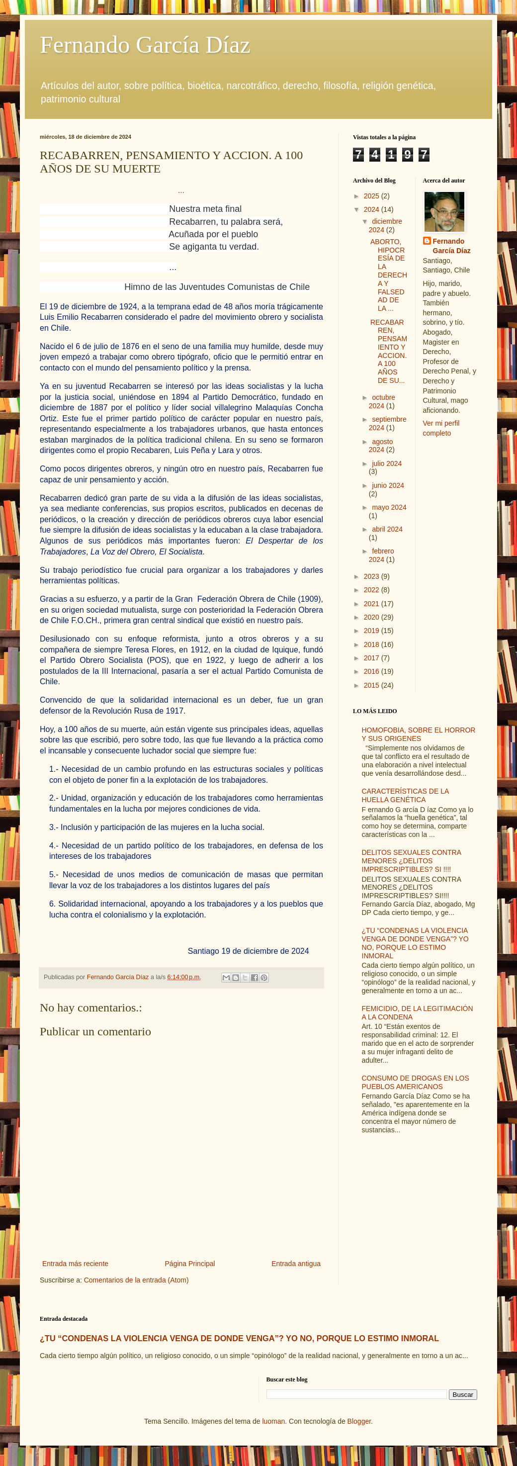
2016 (372, 671)
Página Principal (190, 1264)
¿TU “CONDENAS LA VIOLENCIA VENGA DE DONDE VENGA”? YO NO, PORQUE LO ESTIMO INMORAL (415, 942)
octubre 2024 (382, 401)
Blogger (359, 1421)
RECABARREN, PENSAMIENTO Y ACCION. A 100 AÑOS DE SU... (388, 351)
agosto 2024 (381, 446)
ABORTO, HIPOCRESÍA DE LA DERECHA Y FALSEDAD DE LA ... (388, 275)
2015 (372, 685)
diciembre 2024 (385, 225)
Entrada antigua (296, 1264)
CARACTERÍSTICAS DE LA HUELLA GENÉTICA (405, 795)
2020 (372, 617)
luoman (273, 1421)
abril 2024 (387, 529)
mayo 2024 (389, 507)
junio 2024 (388, 485)
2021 (372, 604)
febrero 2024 (381, 555)
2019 (372, 631)
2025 (372, 196)
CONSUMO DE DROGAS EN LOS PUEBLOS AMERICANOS (415, 1082)
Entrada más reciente (75, 1264)
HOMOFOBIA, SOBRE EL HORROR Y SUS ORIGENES (419, 734)
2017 (372, 658)
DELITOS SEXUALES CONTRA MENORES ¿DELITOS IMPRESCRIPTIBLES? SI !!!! (411, 860)
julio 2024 (387, 463)
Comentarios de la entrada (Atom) (136, 1280)
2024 (372, 209)
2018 (372, 644)
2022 (372, 590)
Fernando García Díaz (145, 44)
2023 (372, 576)
